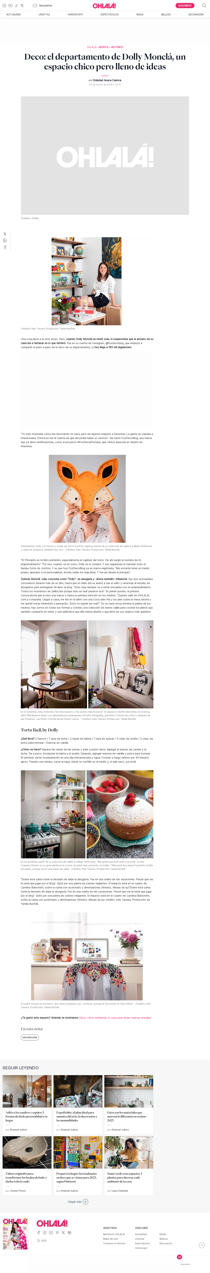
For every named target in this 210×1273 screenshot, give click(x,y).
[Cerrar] (179, 1257)
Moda (139, 14)
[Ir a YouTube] (12, 5)
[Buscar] (204, 6)
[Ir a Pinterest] (58, 1234)
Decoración (196, 14)
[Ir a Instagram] (5, 5)
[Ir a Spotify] (70, 1235)
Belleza (166, 14)
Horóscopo (75, 14)
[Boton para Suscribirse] (185, 5)
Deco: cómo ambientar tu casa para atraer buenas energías (115, 1017)
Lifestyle (44, 14)
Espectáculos (110, 14)
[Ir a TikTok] (18, 5)
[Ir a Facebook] (40, 1235)
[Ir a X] (23, 5)
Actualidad (14, 14)
